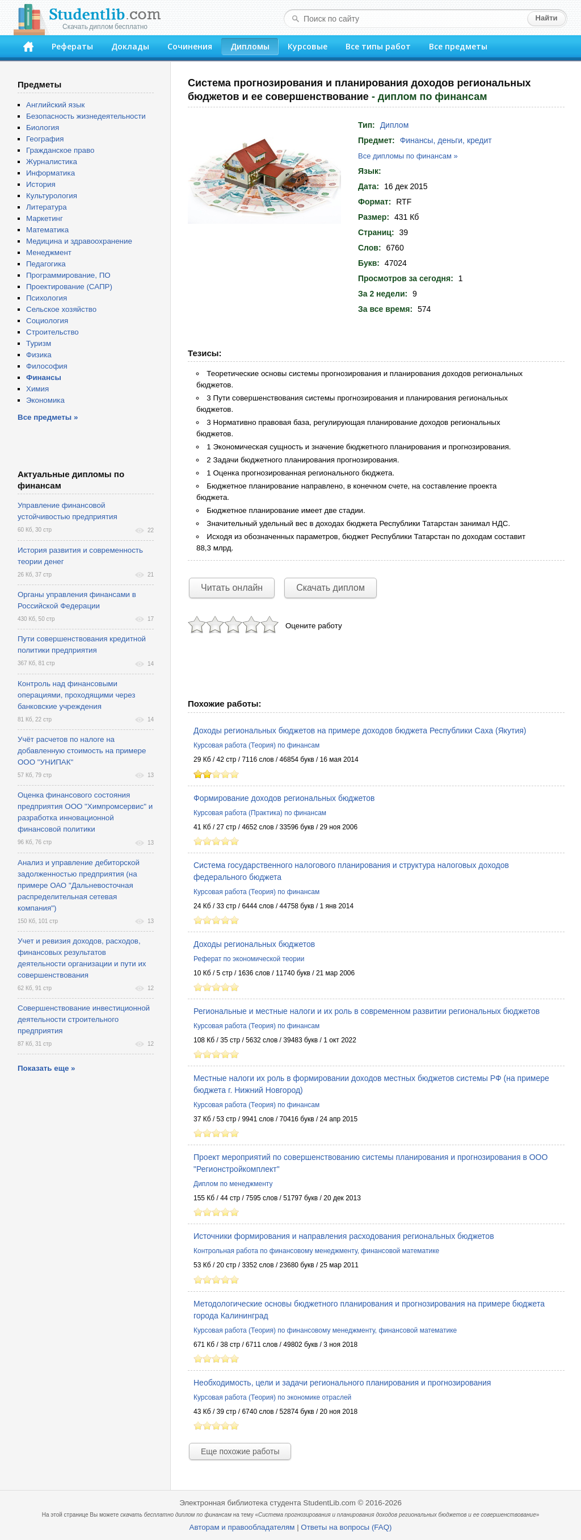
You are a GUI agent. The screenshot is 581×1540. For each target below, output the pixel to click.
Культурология (51, 195)
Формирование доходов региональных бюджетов (283, 798)
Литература (46, 207)
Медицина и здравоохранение (79, 241)
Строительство (52, 332)
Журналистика (51, 161)
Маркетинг (44, 218)
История (41, 184)
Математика (47, 230)
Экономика (45, 400)
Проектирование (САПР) (69, 286)
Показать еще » (46, 1068)
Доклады (130, 46)
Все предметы (458, 46)
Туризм (38, 343)
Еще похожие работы (240, 1451)
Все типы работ (378, 46)
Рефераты (72, 46)
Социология (47, 320)
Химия (37, 389)
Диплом (394, 125)
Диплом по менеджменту (232, 1184)
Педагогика (46, 264)
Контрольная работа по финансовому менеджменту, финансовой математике (316, 1251)
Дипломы (250, 46)
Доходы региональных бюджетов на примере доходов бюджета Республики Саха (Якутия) (360, 730)
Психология (46, 298)
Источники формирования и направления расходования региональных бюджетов (343, 1236)
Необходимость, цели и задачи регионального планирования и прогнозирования (342, 1382)
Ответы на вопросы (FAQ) (346, 1527)
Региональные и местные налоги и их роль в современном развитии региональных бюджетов (366, 1011)
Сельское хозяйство (61, 309)
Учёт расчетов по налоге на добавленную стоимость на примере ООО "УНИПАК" (82, 750)
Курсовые (307, 46)
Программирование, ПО (68, 275)
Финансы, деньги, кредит (446, 140)
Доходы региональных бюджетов (254, 944)
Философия (47, 366)
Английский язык (55, 105)
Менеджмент (48, 252)
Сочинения (189, 46)
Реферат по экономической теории (248, 959)
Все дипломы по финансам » (408, 156)
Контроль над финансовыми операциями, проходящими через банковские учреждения (76, 695)
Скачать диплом (330, 587)
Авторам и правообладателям (242, 1527)
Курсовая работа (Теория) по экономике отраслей (272, 1397)
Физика (39, 354)
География (45, 139)
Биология (42, 127)
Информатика (50, 173)
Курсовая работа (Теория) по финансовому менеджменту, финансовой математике (325, 1330)
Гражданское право (60, 150)
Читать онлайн (232, 587)
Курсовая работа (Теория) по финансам (256, 745)
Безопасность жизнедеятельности (86, 116)
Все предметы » (48, 417)
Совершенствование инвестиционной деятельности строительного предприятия (84, 1019)
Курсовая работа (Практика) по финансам (259, 813)
